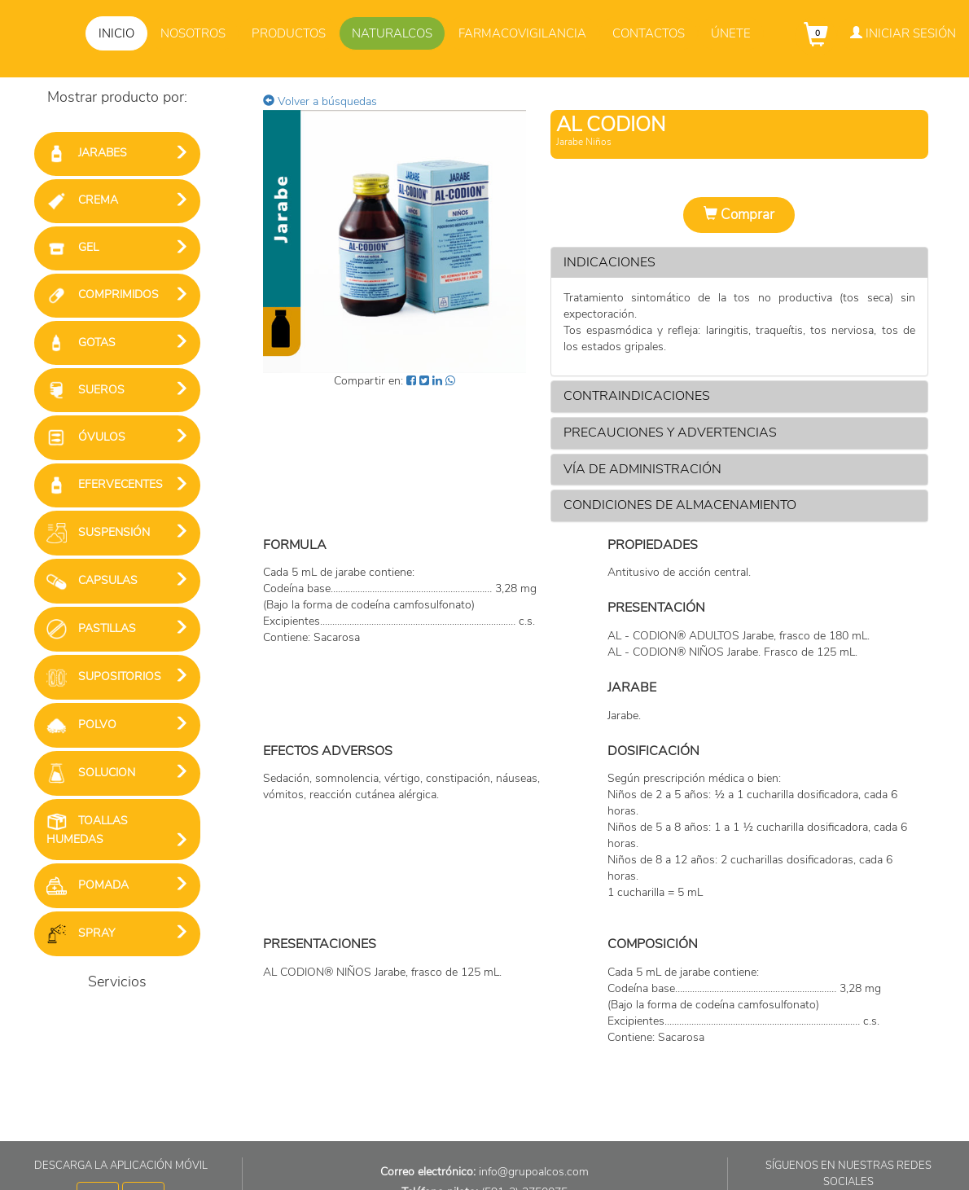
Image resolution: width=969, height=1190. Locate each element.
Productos (289, 33)
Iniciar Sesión (903, 33)
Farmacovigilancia (522, 33)
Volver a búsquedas (320, 101)
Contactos (648, 33)
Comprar (739, 214)
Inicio (116, 33)
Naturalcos (392, 33)
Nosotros (193, 33)
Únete (731, 33)
